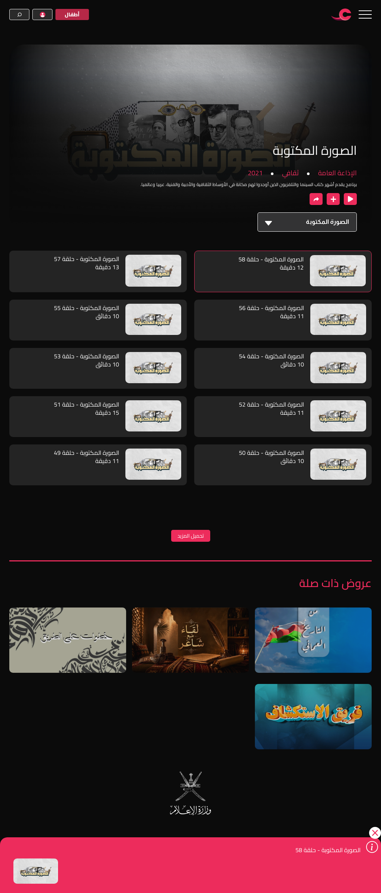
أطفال (72, 14)
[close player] (350, 199)
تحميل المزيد (190, 536)
